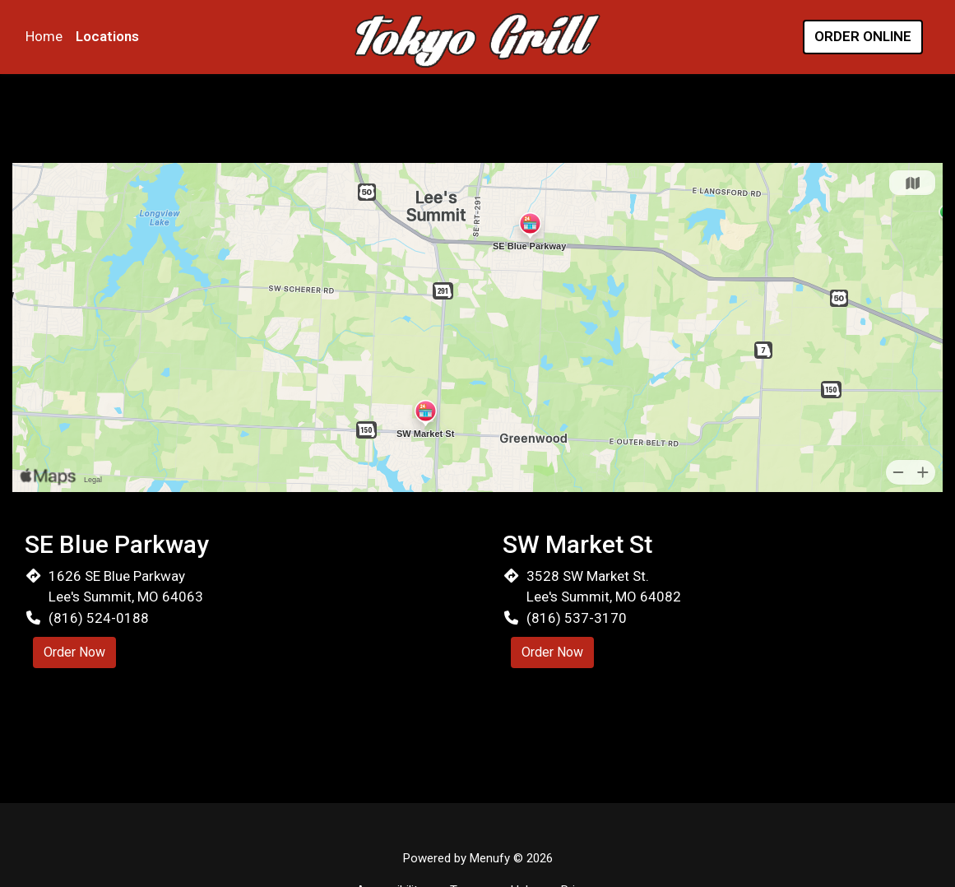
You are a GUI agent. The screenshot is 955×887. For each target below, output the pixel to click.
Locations (107, 36)
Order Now (74, 652)
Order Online (862, 36)
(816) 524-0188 (99, 618)
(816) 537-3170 (576, 618)
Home (44, 36)
